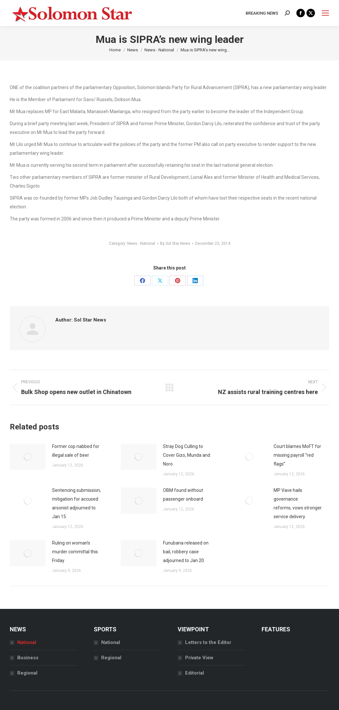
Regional (27, 673)
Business (27, 658)
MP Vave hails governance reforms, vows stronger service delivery (298, 503)
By (175, 243)
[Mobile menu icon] (325, 13)
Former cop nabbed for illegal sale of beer (75, 451)
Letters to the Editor (208, 642)
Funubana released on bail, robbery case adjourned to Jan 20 (186, 551)
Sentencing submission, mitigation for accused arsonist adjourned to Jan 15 (76, 503)
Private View (199, 658)
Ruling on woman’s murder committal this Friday (75, 551)
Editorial (194, 673)
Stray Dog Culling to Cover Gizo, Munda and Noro (186, 455)
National (26, 642)
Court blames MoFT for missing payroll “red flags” (297, 455)
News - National (141, 243)
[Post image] (28, 457)
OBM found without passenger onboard (183, 495)
